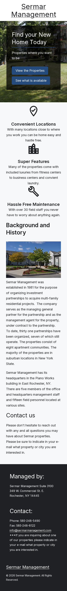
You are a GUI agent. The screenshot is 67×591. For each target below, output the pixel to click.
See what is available (31, 80)
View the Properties (30, 70)
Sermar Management (33, 10)
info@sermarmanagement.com (30, 530)
